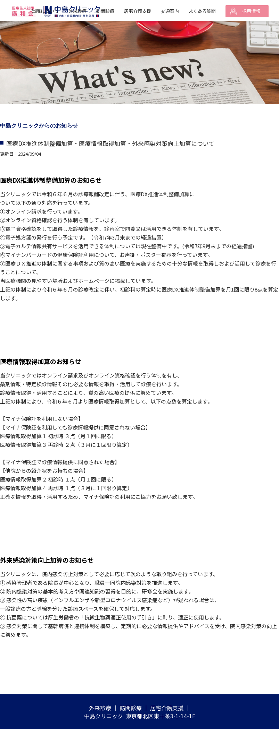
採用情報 (251, 11)
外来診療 (77, 11)
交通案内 (170, 11)
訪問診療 (105, 11)
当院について (45, 11)
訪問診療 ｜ (134, 708)
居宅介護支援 (137, 11)
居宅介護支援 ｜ (170, 708)
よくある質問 (202, 11)
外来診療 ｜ (103, 708)
